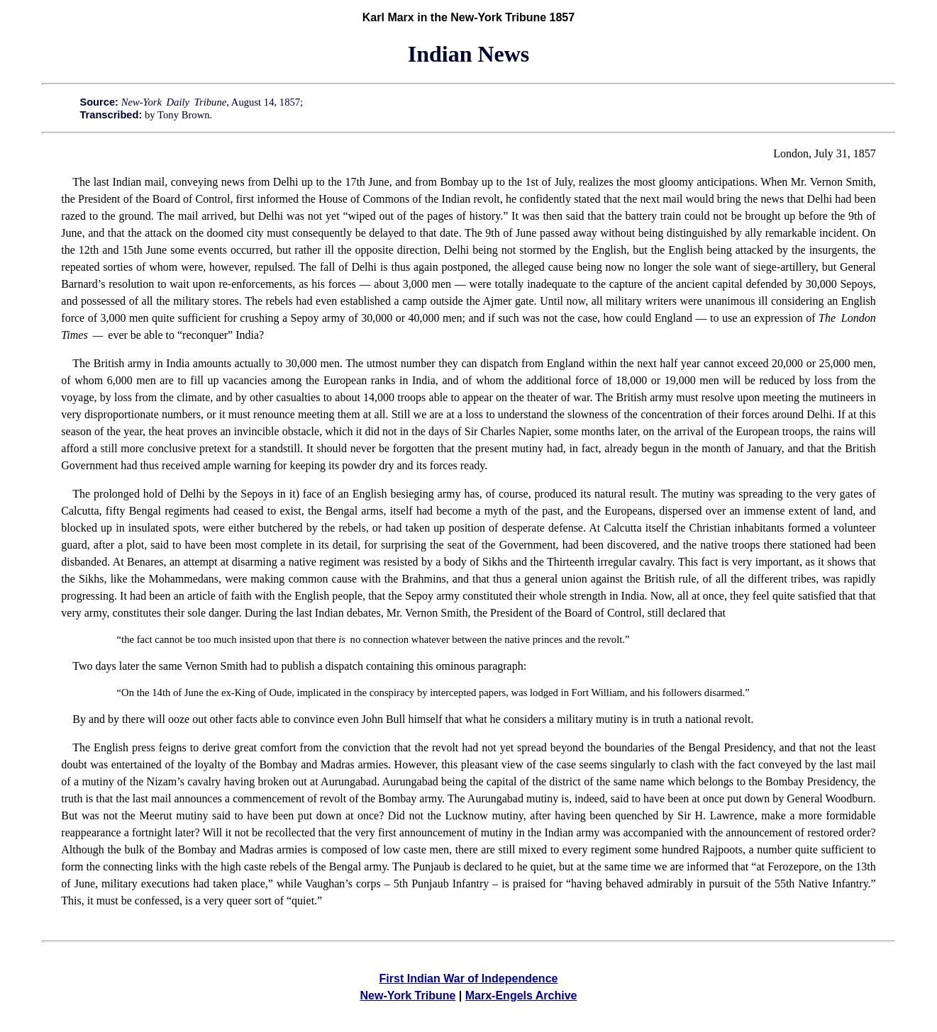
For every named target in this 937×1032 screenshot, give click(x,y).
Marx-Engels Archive (521, 995)
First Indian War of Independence (468, 978)
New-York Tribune (408, 995)
